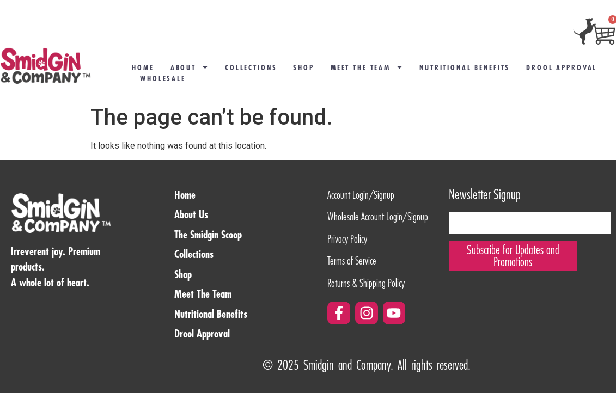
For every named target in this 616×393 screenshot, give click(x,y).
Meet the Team (367, 67)
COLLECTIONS (251, 67)
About (189, 67)
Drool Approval (561, 67)
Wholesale (163, 78)
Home (143, 67)
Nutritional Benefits (464, 67)
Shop (303, 67)
